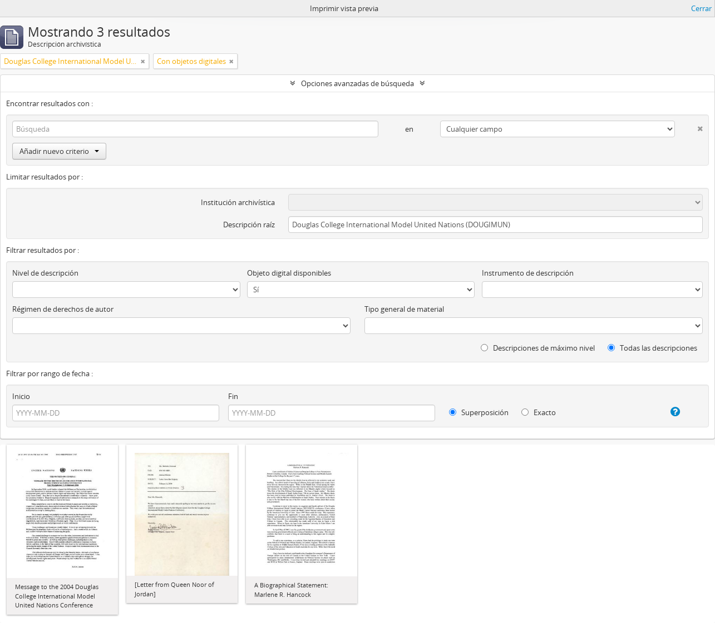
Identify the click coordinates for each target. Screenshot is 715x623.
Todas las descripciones (652, 348)
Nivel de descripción (45, 273)
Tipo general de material (404, 309)
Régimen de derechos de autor (63, 309)
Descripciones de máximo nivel (538, 348)
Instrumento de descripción (528, 273)
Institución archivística (238, 202)
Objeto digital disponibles (289, 273)
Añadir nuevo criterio (59, 151)
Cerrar (701, 8)
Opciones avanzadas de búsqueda (357, 83)
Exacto (538, 412)
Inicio (21, 396)
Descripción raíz (249, 225)
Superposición (479, 412)
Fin (233, 396)
